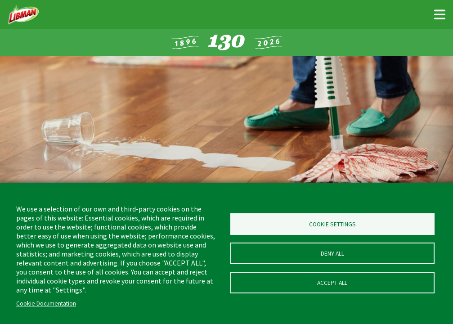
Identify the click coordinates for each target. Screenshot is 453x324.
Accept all (332, 283)
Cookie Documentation (46, 303)
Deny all (332, 253)
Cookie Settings (332, 224)
